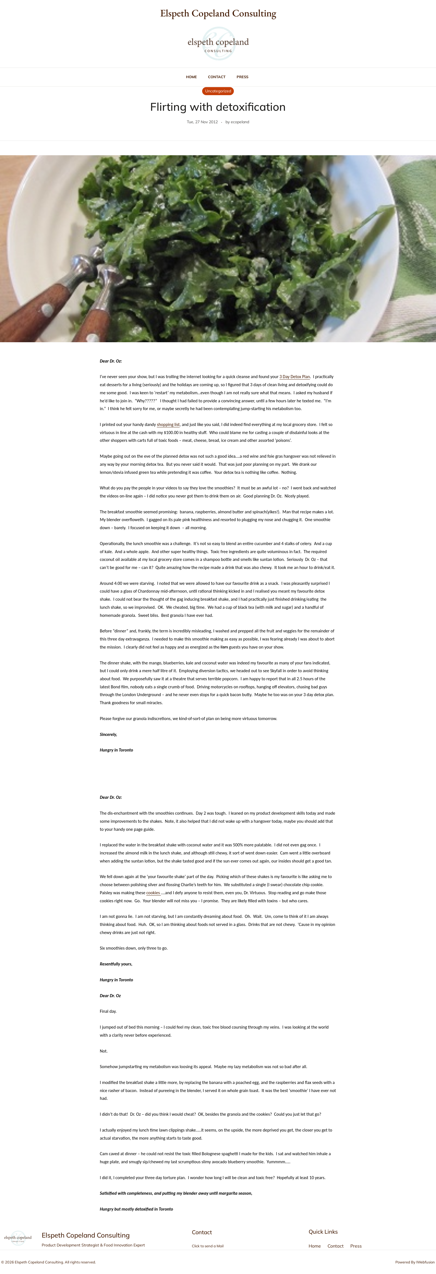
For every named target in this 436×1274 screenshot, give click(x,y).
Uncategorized (218, 90)
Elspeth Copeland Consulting (218, 12)
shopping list (168, 424)
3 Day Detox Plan (294, 376)
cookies (153, 892)
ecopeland (240, 121)
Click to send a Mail (208, 1246)
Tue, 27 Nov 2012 (202, 121)
